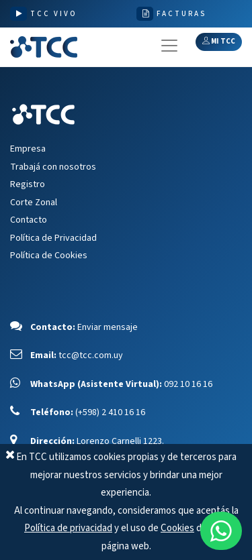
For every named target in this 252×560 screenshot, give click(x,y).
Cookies (177, 528)
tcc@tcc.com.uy (90, 355)
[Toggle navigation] (169, 45)
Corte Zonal (33, 202)
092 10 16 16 (188, 384)
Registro (27, 184)
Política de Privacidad (53, 238)
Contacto (28, 220)
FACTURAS (181, 14)
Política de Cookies (48, 255)
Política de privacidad (68, 528)
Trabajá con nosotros (53, 167)
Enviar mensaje (107, 327)
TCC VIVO (53, 14)
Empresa (28, 149)
